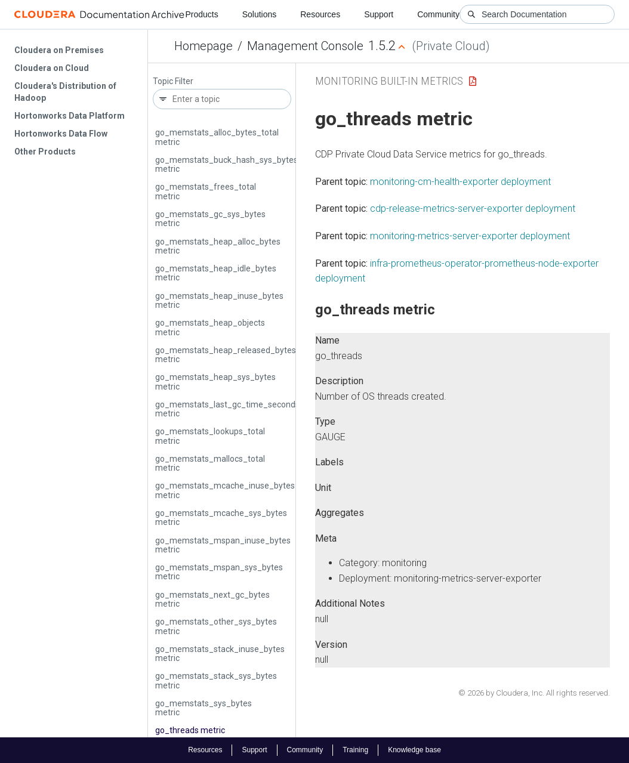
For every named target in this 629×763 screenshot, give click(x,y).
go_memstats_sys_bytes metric (203, 708)
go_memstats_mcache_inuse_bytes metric (225, 490)
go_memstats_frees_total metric (205, 191)
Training (355, 750)
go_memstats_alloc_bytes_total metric (217, 137)
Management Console (305, 46)
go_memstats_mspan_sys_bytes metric (219, 572)
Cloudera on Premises (59, 50)
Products (201, 14)
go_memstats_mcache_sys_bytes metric (221, 517)
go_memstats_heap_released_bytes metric (225, 354)
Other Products (45, 151)
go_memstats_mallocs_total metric (210, 463)
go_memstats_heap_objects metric (210, 327)
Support (378, 14)
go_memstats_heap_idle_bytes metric (215, 273)
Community (438, 14)
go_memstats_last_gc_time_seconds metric (227, 409)
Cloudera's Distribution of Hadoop (65, 92)
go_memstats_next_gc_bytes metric (212, 599)
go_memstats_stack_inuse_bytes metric (220, 653)
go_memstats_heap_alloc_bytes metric (217, 246)
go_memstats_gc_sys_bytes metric (210, 218)
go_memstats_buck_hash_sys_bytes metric (226, 164)
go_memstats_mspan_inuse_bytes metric (223, 545)
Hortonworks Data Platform (69, 116)
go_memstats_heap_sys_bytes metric (215, 381)
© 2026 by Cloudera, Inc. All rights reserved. (534, 692)
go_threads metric (190, 730)
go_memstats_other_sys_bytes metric (216, 626)
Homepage (203, 46)
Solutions (259, 14)
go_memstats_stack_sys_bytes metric (216, 680)
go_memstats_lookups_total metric (210, 436)
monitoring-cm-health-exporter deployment (460, 181)
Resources (320, 14)
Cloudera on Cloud (51, 68)
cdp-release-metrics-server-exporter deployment (472, 208)
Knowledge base (414, 750)
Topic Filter (173, 81)
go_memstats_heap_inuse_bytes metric (219, 300)
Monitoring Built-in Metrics (389, 81)
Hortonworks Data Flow (60, 133)
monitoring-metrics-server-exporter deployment (470, 236)
